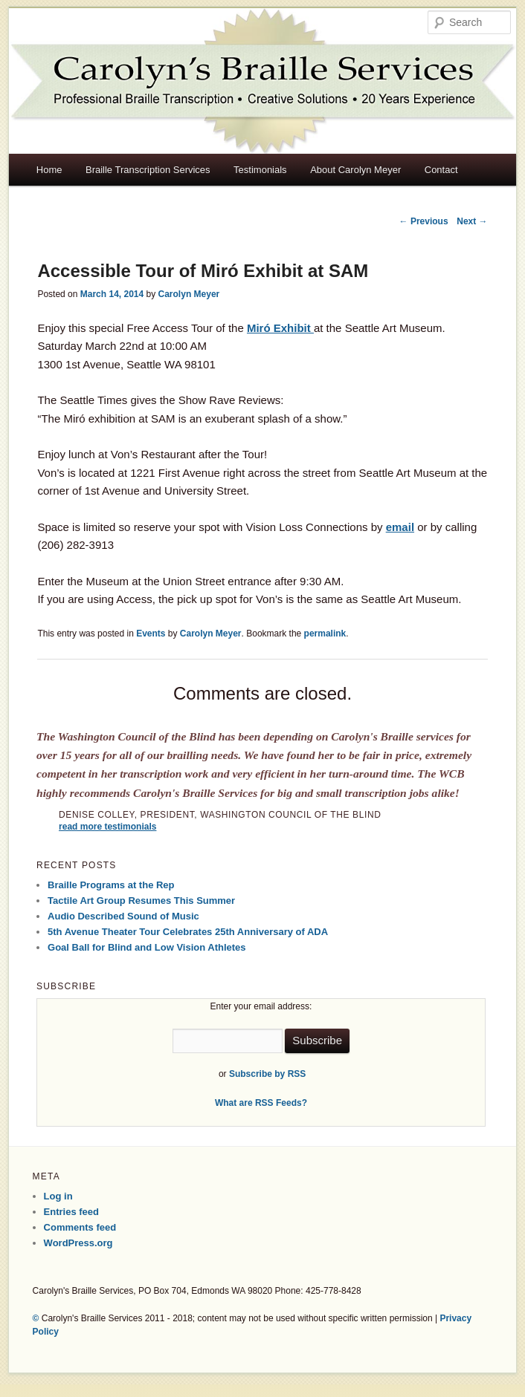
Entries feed (71, 1211)
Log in (58, 1196)
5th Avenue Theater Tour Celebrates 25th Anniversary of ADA (188, 931)
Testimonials (260, 169)
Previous (423, 221)
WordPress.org (78, 1242)
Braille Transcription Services (148, 169)
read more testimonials (107, 826)
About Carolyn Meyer (355, 169)
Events (150, 633)
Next (472, 221)
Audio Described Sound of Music (123, 916)
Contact (441, 169)
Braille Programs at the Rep (111, 884)
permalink (325, 633)
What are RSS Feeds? (261, 1103)
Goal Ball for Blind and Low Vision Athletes (147, 947)
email (400, 527)
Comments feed (80, 1227)
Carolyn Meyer (189, 294)
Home (49, 169)
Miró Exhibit (280, 328)
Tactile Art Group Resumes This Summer (141, 900)
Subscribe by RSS (267, 1074)
